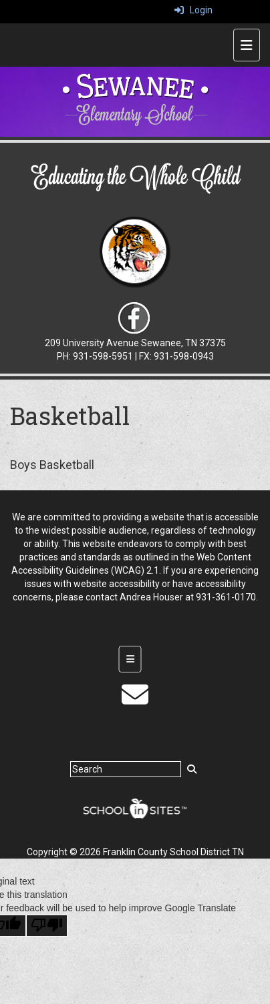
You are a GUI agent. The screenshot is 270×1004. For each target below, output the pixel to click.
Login (193, 10)
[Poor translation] (47, 926)
